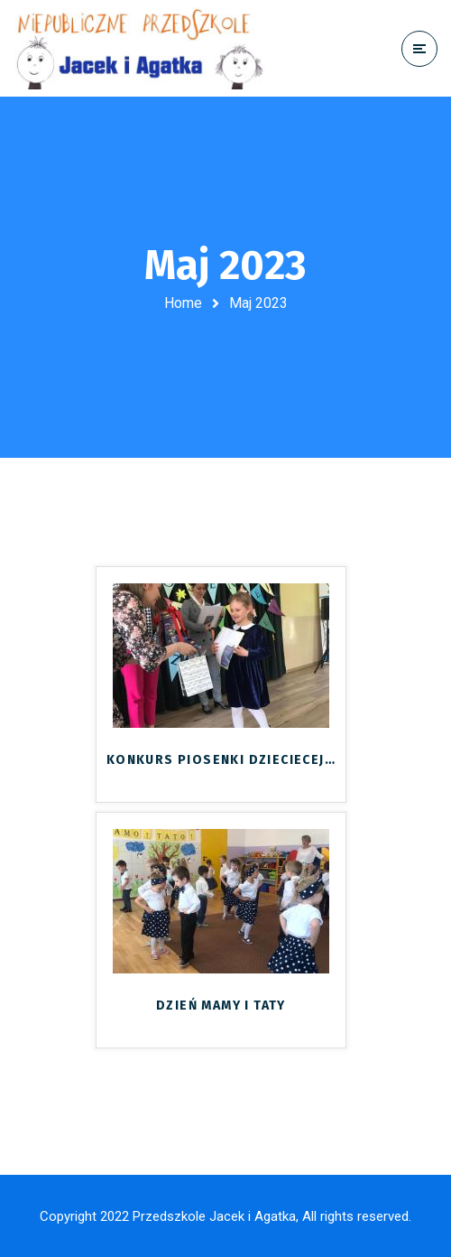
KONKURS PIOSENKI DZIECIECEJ (221, 760)
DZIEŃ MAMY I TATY (221, 1005)
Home (183, 303)
